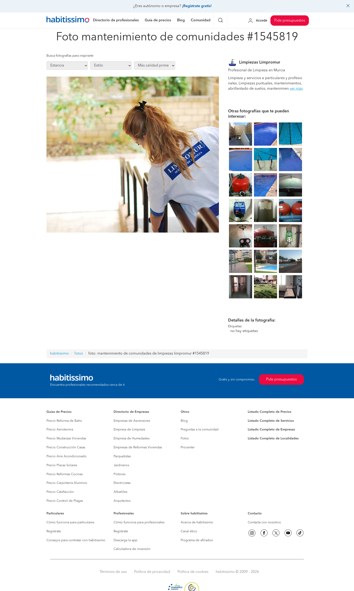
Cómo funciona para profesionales (139, 522)
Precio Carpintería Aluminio (66, 483)
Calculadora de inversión (132, 549)
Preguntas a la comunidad (199, 429)
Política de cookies (192, 572)
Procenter (188, 447)
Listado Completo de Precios (269, 411)
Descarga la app (125, 540)
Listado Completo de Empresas (271, 429)
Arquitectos (122, 500)
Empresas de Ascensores (132, 420)
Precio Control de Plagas (64, 500)
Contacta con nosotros (264, 522)
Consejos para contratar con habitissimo (75, 540)
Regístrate (53, 531)
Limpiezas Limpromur (259, 62)
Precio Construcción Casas (65, 447)
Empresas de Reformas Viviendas (138, 447)
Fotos (185, 438)
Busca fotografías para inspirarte (69, 55)
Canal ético (189, 531)
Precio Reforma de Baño (64, 420)
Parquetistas (122, 456)
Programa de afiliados (197, 540)
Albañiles (120, 492)
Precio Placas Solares (61, 465)
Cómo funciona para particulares (70, 522)
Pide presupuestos (289, 20)
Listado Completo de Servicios (271, 420)
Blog (184, 420)
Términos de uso (113, 572)
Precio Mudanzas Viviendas (66, 438)
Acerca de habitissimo (197, 522)
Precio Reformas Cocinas (64, 474)
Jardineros (121, 465)
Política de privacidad (152, 572)
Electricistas (122, 483)
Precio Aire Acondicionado (66, 456)
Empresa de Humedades (132, 438)
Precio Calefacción (60, 492)
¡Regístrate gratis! (197, 6)
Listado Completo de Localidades (273, 438)
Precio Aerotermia (59, 429)
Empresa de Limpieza (129, 429)
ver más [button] (296, 89)
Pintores (119, 474)
